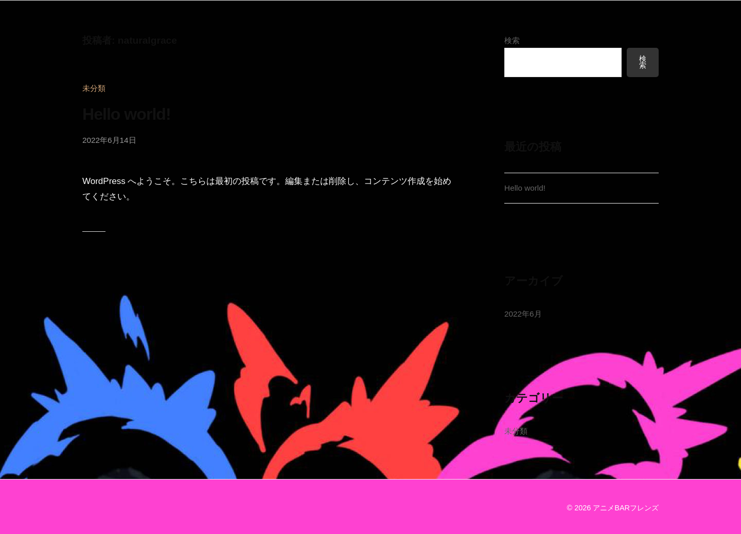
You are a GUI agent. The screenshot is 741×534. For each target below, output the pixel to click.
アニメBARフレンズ (626, 508)
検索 (512, 40)
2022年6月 (523, 313)
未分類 (93, 88)
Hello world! (126, 114)
